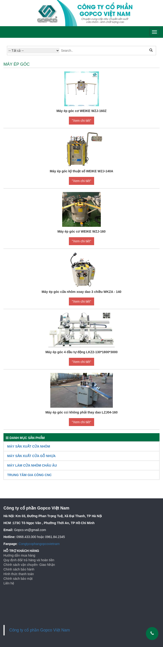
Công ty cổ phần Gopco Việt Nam (39, 630)
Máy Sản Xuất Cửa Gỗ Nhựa (31, 456)
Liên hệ (8, 583)
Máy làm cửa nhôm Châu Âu (32, 465)
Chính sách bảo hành (18, 569)
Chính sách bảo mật (18, 578)
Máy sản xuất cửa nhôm (28, 446)
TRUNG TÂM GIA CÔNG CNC (29, 475)
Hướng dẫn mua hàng (19, 555)
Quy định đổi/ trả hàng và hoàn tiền (28, 560)
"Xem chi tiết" (81, 120)
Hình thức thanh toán (18, 574)
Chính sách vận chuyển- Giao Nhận (29, 565)
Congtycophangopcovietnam (38, 544)
